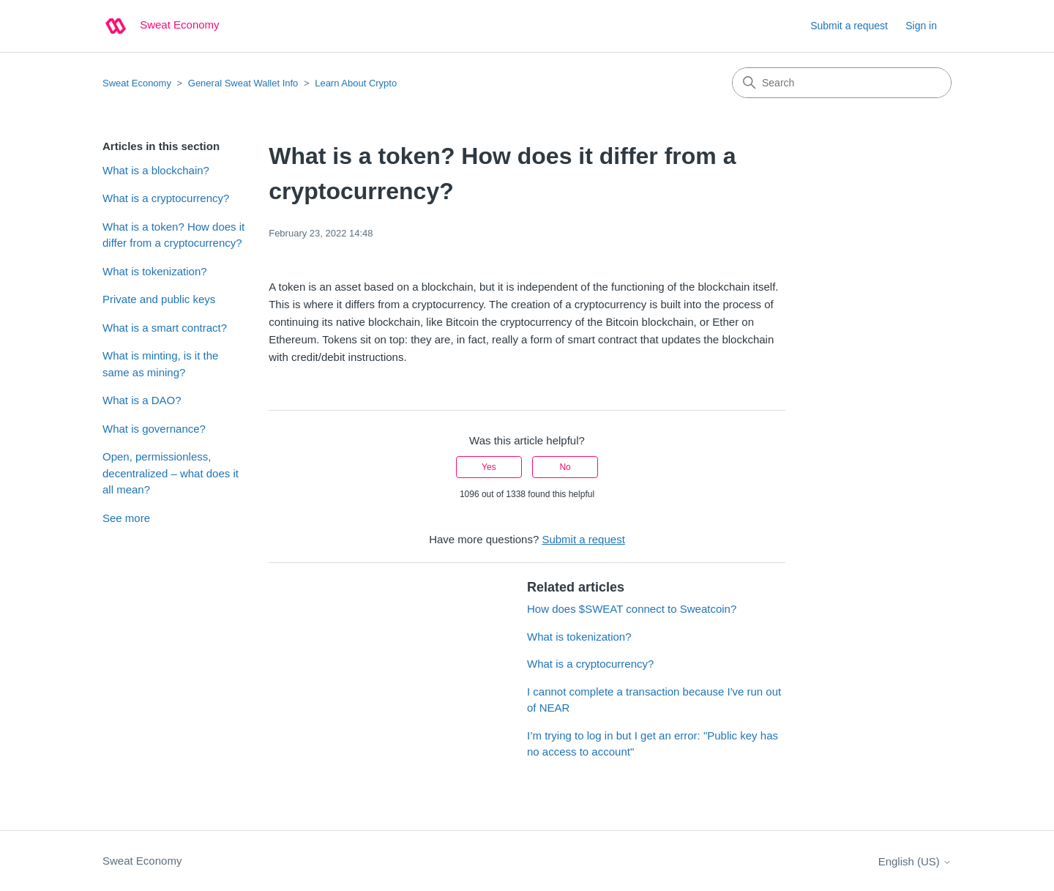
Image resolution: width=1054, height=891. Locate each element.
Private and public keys (158, 299)
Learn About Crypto (356, 83)
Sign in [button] (921, 25)
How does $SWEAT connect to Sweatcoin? (633, 609)
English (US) (915, 861)
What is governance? (154, 428)
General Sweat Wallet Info (243, 83)
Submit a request (849, 25)
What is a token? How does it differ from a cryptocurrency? (173, 235)
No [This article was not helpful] (564, 467)
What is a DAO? (142, 400)
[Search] (842, 82)
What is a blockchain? (155, 170)
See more (126, 518)
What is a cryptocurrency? (165, 198)
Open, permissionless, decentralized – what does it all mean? (170, 473)
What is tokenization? (154, 271)
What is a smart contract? (164, 327)
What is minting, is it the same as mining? (160, 364)
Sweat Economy (136, 83)
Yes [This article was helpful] (489, 467)
